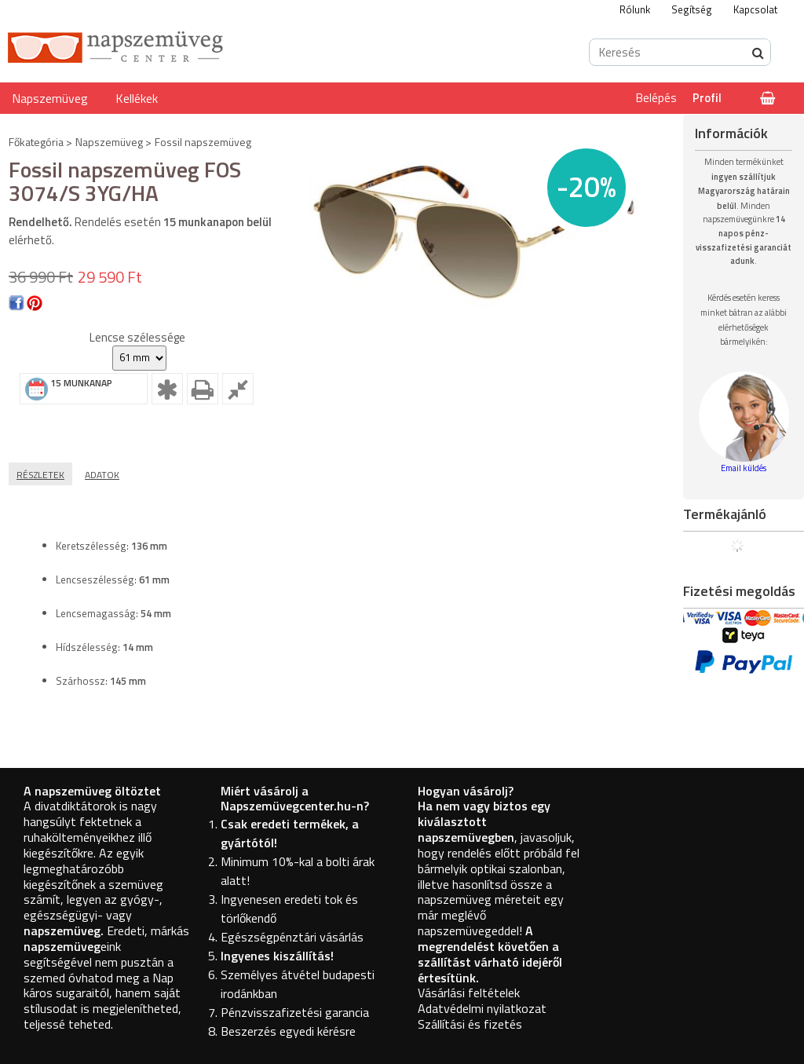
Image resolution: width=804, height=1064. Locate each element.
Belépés (656, 98)
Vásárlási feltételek (469, 992)
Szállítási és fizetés (470, 1024)
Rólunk (634, 9)
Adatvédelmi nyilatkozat (482, 1008)
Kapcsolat (755, 9)
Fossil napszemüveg (203, 141)
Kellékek (136, 98)
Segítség (691, 9)
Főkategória (36, 141)
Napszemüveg (50, 98)
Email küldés (743, 468)
